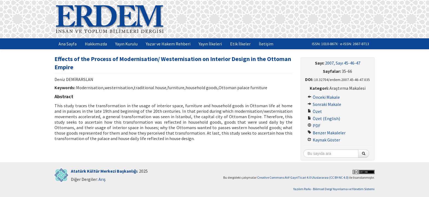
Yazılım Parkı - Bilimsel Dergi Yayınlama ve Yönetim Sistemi (334, 189)
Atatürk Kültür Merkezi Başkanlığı (104, 171)
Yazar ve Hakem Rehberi (168, 44)
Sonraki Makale (324, 104)
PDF (314, 125)
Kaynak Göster (324, 140)
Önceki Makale (324, 97)
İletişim (266, 44)
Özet (315, 111)
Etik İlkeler (240, 44)
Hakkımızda (96, 44)
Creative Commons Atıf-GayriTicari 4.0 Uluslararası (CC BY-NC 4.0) (303, 177)
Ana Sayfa (68, 44)
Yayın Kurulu (126, 44)
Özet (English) (324, 118)
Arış (102, 179)
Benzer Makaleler (327, 132)
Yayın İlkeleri (210, 44)
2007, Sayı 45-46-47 (342, 63)
